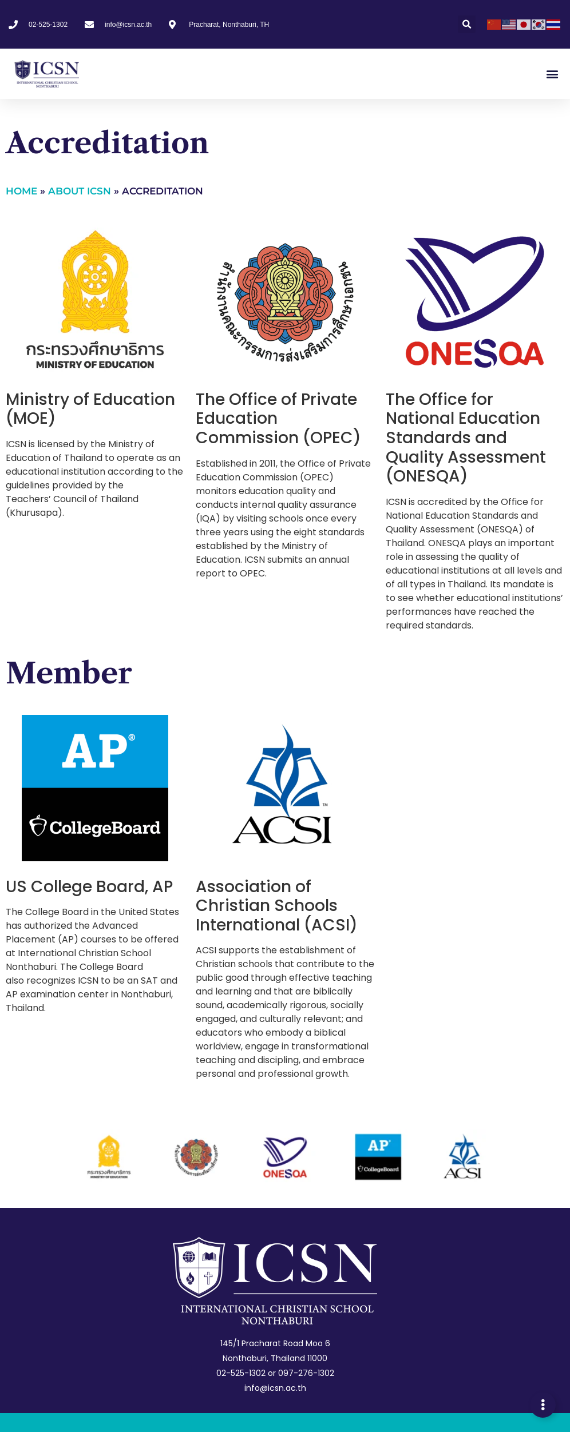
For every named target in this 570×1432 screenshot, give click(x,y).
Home (21, 191)
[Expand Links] (543, 1405)
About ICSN (79, 191)
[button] (467, 24)
